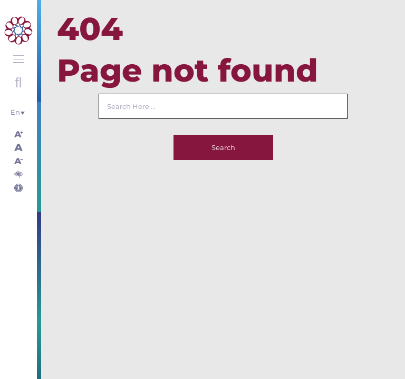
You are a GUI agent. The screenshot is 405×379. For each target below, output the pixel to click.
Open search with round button (18, 82)
